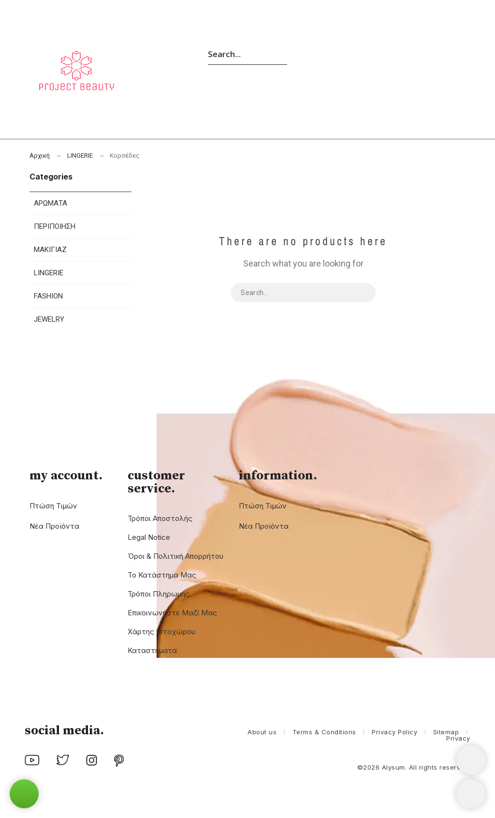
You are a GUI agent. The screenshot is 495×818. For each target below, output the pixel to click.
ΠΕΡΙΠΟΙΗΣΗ (54, 226)
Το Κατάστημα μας (162, 575)
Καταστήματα (152, 650)
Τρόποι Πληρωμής (158, 593)
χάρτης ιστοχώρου (161, 631)
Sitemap (446, 732)
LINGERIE (48, 272)
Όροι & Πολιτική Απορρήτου (175, 556)
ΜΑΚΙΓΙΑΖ (50, 249)
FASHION (48, 296)
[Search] (247, 54)
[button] (24, 793)
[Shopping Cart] (470, 759)
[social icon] (32, 762)
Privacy (458, 738)
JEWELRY (49, 319)
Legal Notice (149, 537)
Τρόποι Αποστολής (160, 518)
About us (262, 732)
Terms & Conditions (324, 732)
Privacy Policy (394, 732)
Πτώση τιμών (53, 505)
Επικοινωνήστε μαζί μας (172, 612)
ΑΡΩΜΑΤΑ (50, 203)
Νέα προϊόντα (54, 526)
